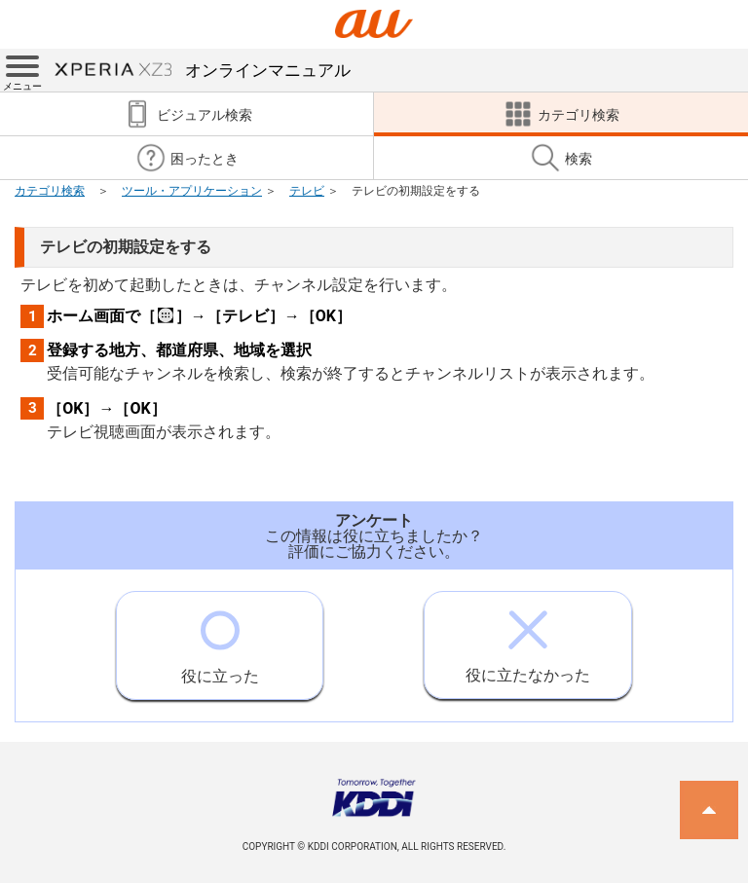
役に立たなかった (528, 638)
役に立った (220, 638)
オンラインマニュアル (203, 70)
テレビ (306, 191)
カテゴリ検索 (50, 191)
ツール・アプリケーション (192, 191)
